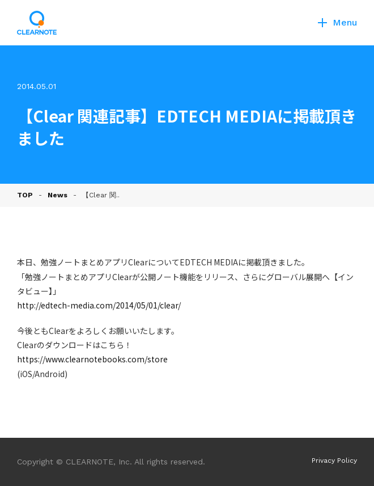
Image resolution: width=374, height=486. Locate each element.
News (57, 195)
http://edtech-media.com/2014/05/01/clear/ (99, 305)
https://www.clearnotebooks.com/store (92, 359)
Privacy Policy (334, 460)
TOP (25, 195)
